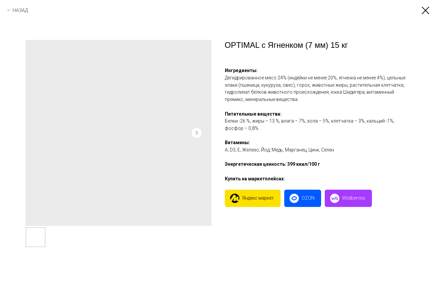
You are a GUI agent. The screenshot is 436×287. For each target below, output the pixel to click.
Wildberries (353, 198)
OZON (308, 198)
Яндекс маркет (258, 198)
